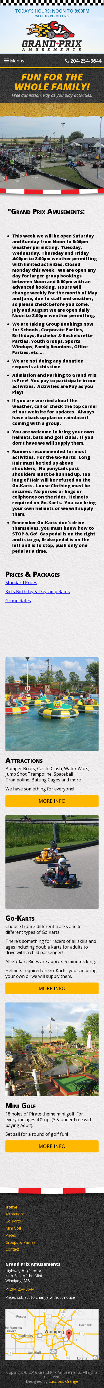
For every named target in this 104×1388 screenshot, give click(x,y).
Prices (10, 1235)
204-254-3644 (83, 60)
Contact (12, 1249)
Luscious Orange (63, 1381)
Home (11, 1207)
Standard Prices (21, 582)
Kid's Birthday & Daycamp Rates (37, 592)
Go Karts (13, 1221)
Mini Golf (13, 1228)
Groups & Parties (20, 1242)
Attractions (15, 1213)
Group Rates (18, 601)
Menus (14, 61)
